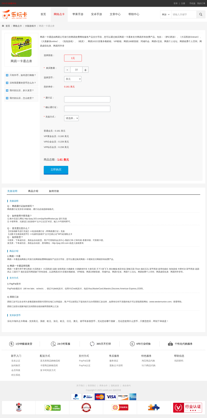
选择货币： (49, 77)
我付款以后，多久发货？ (20, 90)
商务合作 (103, 385)
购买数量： (50, 68)
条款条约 (127, 385)
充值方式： (50, 116)
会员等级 (15, 370)
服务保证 (113, 360)
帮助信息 (179, 355)
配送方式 (45, 355)
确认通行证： (51, 107)
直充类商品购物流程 (50, 360)
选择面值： (49, 55)
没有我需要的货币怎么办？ (21, 82)
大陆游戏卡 (30, 26)
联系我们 (92, 385)
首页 (43, 14)
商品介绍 (33, 191)
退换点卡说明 (116, 365)
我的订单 (201, 3)
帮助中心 (133, 14)
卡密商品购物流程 (49, 365)
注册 (183, 3)
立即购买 (56, 169)
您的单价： (49, 86)
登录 (176, 3)
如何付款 (54, 191)
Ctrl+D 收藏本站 (9, 3)
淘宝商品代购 (148, 360)
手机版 (192, 3)
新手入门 (16, 355)
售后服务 (114, 355)
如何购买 (15, 365)
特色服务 (146, 355)
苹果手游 (77, 14)
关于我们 (80, 385)
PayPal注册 (84, 360)
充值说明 (12, 191)
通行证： (49, 97)
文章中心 (115, 14)
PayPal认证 (84, 365)
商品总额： (50, 159)
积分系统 (15, 375)
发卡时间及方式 (48, 370)
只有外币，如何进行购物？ (21, 75)
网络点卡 (59, 14)
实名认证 (15, 360)
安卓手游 (96, 14)
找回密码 (178, 360)
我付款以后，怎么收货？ (20, 98)
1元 (73, 58)
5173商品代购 (148, 365)
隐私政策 (115, 385)
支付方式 (84, 355)
